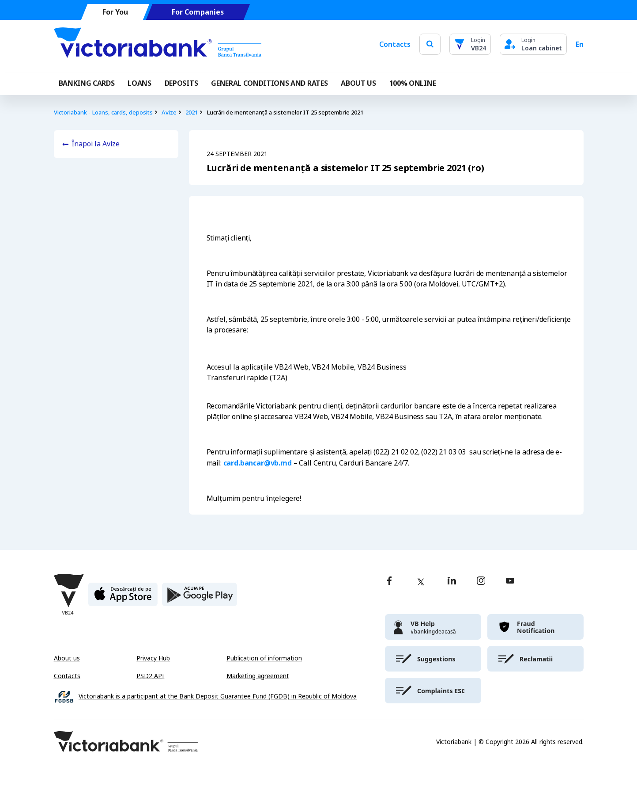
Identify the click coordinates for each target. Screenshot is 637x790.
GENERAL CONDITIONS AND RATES (269, 83)
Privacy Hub (153, 658)
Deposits (181, 83)
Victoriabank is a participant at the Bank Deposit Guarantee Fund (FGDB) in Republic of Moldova (218, 696)
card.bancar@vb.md (257, 463)
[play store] (199, 598)
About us (67, 658)
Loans (139, 83)
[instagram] (480, 582)
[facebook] (389, 582)
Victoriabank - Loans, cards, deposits (103, 112)
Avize (169, 112)
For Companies (198, 12)
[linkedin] (452, 582)
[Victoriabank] (157, 44)
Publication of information (264, 658)
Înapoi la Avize (96, 144)
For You (115, 12)
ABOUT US (358, 83)
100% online (412, 83)
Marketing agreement (257, 676)
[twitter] (420, 581)
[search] (429, 44)
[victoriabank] (433, 627)
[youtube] (510, 582)
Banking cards (87, 83)
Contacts (395, 44)
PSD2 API (150, 676)
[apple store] (123, 598)
